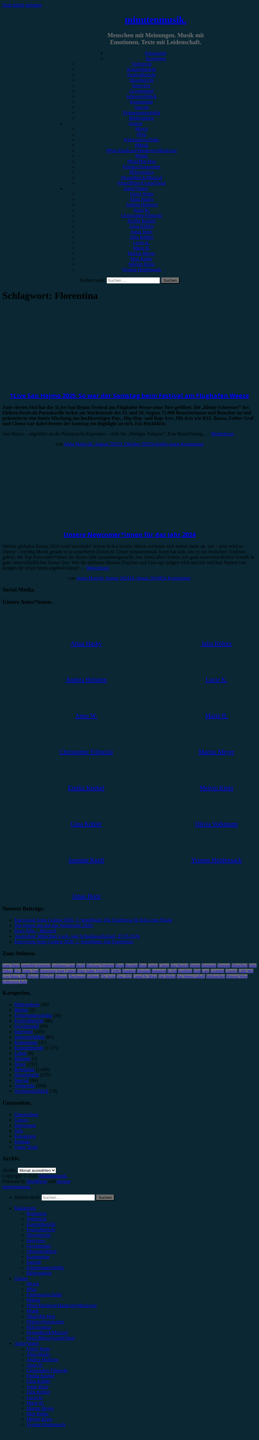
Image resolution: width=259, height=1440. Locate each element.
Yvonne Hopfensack (141, 269)
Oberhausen (77, 976)
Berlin (80, 965)
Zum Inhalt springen (22, 5)
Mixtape (22, 1058)
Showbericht (142, 80)
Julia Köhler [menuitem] (38, 1392)
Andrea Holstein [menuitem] (42, 1359)
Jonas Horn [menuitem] (37, 1386)
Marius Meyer (141, 253)
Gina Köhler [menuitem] (39, 1381)
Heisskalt (144, 971)
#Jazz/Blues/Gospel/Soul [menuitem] (51, 1337)
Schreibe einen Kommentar (177, 444)
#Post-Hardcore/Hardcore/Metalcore (141, 150)
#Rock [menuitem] (33, 1283)
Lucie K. (141, 242)
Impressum (25, 1125)
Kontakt (22, 1141)
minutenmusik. (155, 19)
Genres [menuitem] (21, 1278)
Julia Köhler (142, 237)
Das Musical (179, 965)
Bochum (131, 965)
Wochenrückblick (31, 1091)
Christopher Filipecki (141, 215)
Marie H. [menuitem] (35, 1402)
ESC (17, 971)
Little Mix (246, 971)
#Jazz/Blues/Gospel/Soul (141, 183)
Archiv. (9, 1170)
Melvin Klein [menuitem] (39, 1419)
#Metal (141, 145)
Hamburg (129, 971)
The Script (108, 976)
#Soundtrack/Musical (141, 177)
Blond (119, 965)
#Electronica (142, 172)
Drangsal (223, 965)
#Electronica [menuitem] (39, 1327)
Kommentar (141, 101)
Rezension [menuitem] (37, 1213)
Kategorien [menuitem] (25, 1208)
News (19, 1064)
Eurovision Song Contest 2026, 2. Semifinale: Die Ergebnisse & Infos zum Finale (93, 920)
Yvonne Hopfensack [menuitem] (46, 1424)
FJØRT (116, 971)
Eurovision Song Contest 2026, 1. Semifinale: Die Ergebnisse (73, 941)
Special (141, 107)
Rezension (156, 58)
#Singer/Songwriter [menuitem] (45, 1321)
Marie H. (141, 247)
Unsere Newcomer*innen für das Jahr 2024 (129, 534)
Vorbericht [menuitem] (37, 1218)
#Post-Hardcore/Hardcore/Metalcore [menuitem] (62, 1305)
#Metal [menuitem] (33, 1300)
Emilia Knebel (142, 220)
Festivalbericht (141, 74)
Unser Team (141, 193)
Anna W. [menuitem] (35, 1365)
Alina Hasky (142, 199)
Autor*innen (135, 188)
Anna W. (141, 210)
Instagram (159, 971)
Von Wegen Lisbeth (191, 976)
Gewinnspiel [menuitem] (39, 1245)
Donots (195, 965)
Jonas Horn (141, 231)
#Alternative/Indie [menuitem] (44, 1294)
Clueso (164, 965)
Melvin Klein (141, 264)
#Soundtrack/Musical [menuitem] (47, 1332)
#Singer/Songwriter (141, 166)
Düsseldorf (240, 965)
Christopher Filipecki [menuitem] (47, 1370)
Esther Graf (30, 971)
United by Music (145, 976)
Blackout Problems (100, 965)
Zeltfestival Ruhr (14, 982)
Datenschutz (26, 1114)
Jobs (18, 1130)
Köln (197, 971)
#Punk (142, 155)
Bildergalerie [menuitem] (39, 1273)
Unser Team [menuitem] (38, 1348)
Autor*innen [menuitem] (26, 1343)
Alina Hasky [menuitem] (39, 1354)
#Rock (141, 128)
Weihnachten (215, 976)
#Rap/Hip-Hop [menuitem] (41, 1316)
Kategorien (155, 53)
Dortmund (208, 965)
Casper (153, 965)
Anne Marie (11, 965)
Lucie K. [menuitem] (35, 1397)
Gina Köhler (142, 226)
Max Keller (141, 258)
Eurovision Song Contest (58, 971)
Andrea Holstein (141, 204)
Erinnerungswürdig (141, 112)
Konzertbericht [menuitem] (41, 1224)
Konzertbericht (141, 69)
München (47, 976)
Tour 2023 (124, 976)
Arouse (63, 1181)
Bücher (21, 1009)
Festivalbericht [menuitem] (41, 1229)
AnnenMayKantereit (36, 965)
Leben (20, 1053)
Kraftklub (185, 971)
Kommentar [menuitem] (38, 1256)
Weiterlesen (222, 433)
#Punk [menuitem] (33, 1310)
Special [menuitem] (34, 1262)
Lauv (205, 971)
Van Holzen (166, 976)
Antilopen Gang (63, 965)
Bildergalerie (141, 118)
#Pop (142, 134)
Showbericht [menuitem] (39, 1235)
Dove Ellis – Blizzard (35, 930)
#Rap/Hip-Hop (141, 161)
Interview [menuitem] (36, 1240)
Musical (33, 976)
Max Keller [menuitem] (37, 1413)
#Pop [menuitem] (31, 1289)
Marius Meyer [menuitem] (40, 1408)
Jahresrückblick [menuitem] (42, 1251)
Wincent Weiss (237, 976)
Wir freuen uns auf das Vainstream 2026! (53, 925)
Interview (141, 85)
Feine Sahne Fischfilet (93, 971)
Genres (135, 123)
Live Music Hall (14, 976)
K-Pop (172, 971)
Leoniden (217, 971)
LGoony (231, 971)
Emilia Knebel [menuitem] (41, 1375)
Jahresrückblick (141, 96)
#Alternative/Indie (141, 139)
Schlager (93, 976)
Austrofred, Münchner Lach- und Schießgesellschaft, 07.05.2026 (76, 936)
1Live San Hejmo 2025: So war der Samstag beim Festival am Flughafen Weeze (129, 395)
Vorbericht (141, 63)
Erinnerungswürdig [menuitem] (45, 1267)
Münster (61, 976)
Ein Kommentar (175, 578)
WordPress (37, 1181)
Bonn (143, 965)
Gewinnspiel (142, 91)
